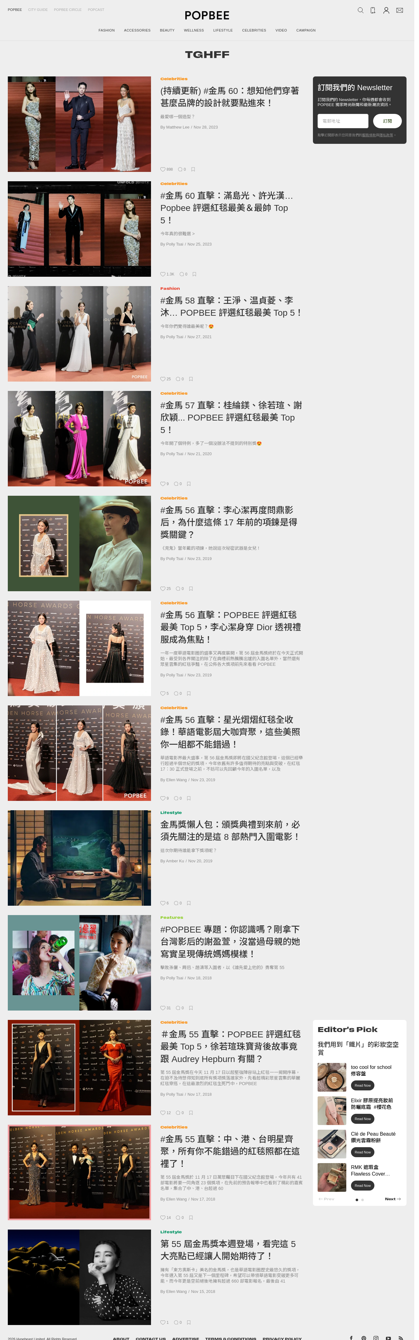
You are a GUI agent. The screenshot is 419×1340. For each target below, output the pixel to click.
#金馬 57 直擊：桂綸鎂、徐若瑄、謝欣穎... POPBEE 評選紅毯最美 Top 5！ (231, 418)
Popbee (15, 10)
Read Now (363, 1085)
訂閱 (387, 121)
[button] (357, 1200)
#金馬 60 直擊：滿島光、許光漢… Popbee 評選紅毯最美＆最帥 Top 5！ (226, 208)
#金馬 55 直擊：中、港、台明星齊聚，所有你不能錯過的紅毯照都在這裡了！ (230, 1151)
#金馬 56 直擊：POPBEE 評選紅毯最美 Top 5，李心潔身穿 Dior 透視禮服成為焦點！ (230, 627)
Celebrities (174, 79)
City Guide (38, 10)
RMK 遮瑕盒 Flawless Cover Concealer (368, 1174)
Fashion (170, 288)
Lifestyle (171, 813)
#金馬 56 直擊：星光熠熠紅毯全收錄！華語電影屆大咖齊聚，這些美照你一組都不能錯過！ (230, 732)
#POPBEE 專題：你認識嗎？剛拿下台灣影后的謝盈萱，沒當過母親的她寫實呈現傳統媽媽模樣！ (230, 942)
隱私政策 (386, 135)
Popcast (96, 10)
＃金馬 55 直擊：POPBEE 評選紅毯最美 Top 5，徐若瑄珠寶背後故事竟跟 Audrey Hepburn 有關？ (230, 1047)
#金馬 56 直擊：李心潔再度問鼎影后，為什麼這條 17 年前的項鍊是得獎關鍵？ (228, 522)
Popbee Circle (68, 10)
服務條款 (369, 135)
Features (171, 917)
